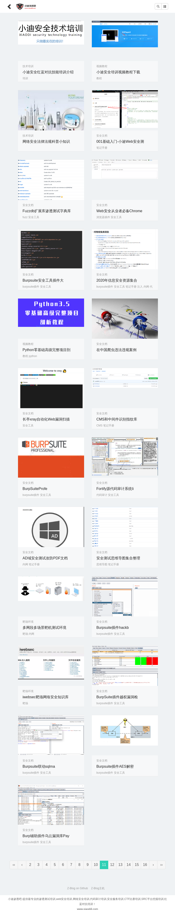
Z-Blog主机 (98, 888)
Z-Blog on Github (77, 888)
